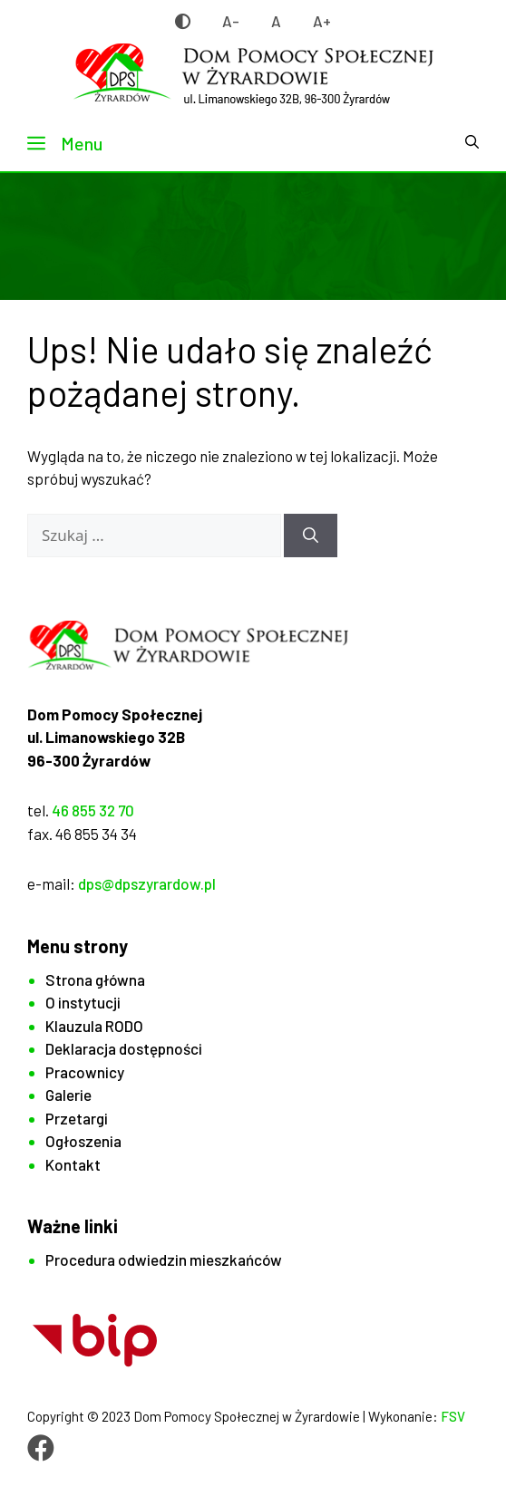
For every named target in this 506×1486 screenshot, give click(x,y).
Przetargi (76, 1118)
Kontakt (73, 1164)
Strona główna (95, 979)
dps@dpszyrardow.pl (147, 883)
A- (230, 21)
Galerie (68, 1095)
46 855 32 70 (93, 810)
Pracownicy (84, 1072)
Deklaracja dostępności (123, 1048)
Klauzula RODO (94, 1026)
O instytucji (83, 1002)
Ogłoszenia (83, 1141)
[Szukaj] (310, 535)
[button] (472, 143)
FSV (453, 1416)
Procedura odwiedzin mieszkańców (163, 1259)
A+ (322, 21)
